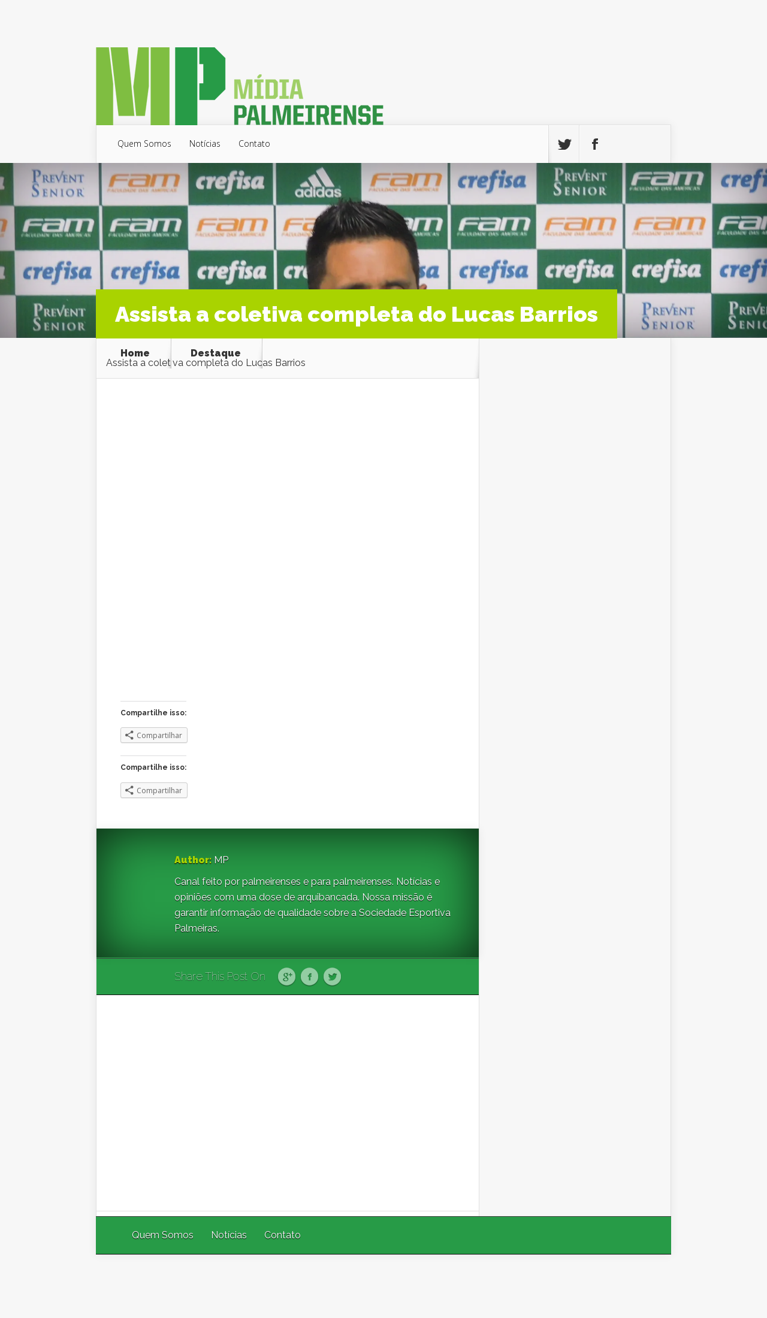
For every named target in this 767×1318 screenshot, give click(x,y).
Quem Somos (144, 143)
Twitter (332, 977)
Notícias (205, 143)
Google (286, 977)
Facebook (309, 977)
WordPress (643, 1286)
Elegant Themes (510, 1286)
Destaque (216, 353)
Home (135, 353)
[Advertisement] (287, 1103)
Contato (254, 143)
